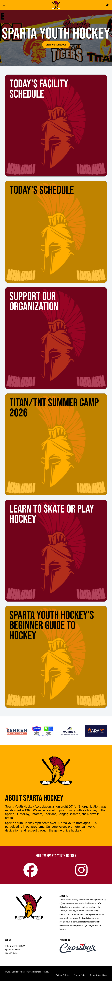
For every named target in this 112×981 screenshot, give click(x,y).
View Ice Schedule (56, 44)
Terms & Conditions (98, 975)
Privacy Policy (80, 975)
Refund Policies (62, 975)
